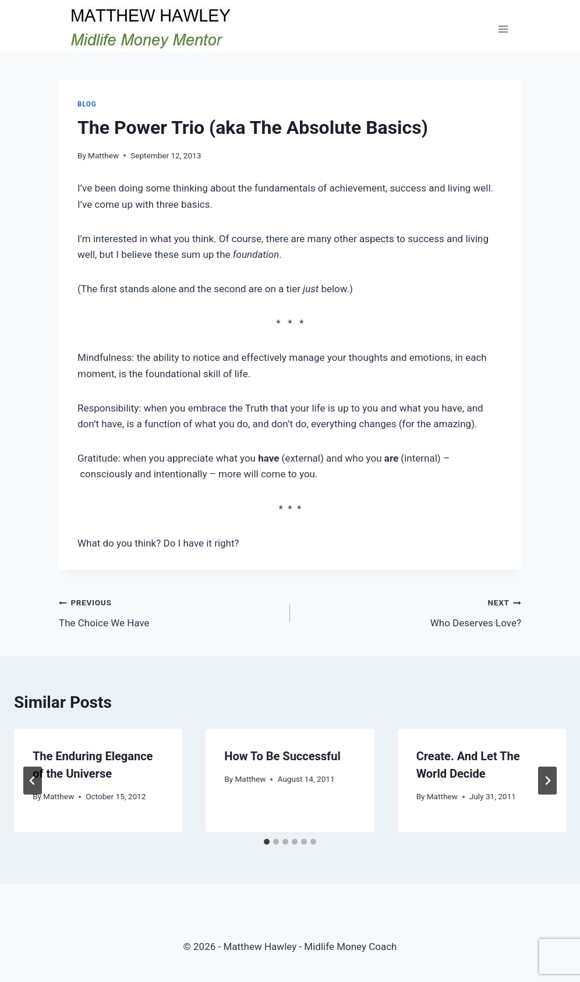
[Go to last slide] (32, 781)
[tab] (267, 842)
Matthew (103, 155)
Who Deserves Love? (410, 611)
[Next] (547, 781)
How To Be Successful (282, 756)
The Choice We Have (169, 611)
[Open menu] (503, 29)
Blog (86, 104)
